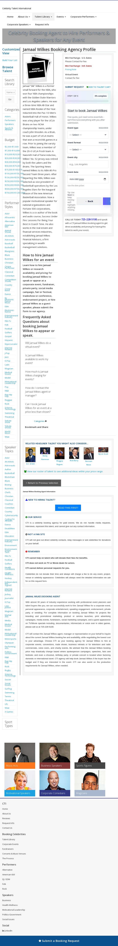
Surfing (8, 688)
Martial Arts (8, 615)
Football (8, 328)
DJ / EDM (6, 879)
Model (8, 377)
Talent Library (43, 16)
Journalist (9, 598)
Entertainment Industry (10, 316)
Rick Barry (74, 460)
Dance (8, 294)
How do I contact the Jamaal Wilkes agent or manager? (38, 391)
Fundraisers (8, 849)
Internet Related (8, 348)
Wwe (7, 437)
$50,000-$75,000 (10, 166)
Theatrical (9, 417)
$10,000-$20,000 (10, 154)
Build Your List (9, 60)
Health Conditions (10, 568)
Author (8, 469)
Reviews (6, 818)
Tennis (8, 696)
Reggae (8, 400)
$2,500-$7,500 (10, 146)
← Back (89, 201)
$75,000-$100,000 (10, 169)
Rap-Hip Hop (8, 395)
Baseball (9, 243)
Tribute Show (8, 421)
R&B (7, 391)
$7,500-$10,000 (10, 150)
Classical (9, 272)
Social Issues (8, 684)
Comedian (9, 275)
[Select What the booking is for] (87, 135)
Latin (7, 364)
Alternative (10, 221)
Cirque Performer (9, 267)
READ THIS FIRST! (68, 507)
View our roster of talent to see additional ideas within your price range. (65, 471)
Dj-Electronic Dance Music (9, 300)
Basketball (10, 247)
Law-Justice (8, 606)
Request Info (42, 24)
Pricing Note (70, 69)
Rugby (8, 670)
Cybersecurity (10, 515)
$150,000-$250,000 (10, 177)
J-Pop (7, 353)
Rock (7, 404)
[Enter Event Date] (87, 179)
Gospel (8, 336)
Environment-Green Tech (10, 550)
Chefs (7, 492)
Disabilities (10, 528)
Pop (6, 387)
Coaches (9, 504)
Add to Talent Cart (100, 87)
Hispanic (9, 340)
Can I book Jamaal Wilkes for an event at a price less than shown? (38, 407)
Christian (9, 262)
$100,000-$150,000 (10, 173)
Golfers (8, 332)
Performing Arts (10, 647)
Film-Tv (8, 321)
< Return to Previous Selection (42, 482)
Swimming (9, 413)
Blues (7, 255)
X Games (9, 711)
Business (9, 259)
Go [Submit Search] (9, 99)
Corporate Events (10, 844)
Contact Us (7, 827)
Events (61, 16)
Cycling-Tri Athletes (9, 519)
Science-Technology (10, 408)
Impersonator (10, 344)
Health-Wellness (9, 573)
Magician (9, 368)
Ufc (6, 704)
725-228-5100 (89, 219)
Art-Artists (9, 236)
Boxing (8, 484)
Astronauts (10, 239)
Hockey (8, 578)
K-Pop (7, 361)
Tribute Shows (8, 426)
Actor (7, 213)
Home (10, 16)
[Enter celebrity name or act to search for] (11, 92)
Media (8, 620)
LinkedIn (7, 930)
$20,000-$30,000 (10, 158)
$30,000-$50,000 (10, 162)
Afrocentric (10, 217)
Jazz (7, 357)
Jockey (8, 594)
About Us (24, 16)
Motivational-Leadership (10, 382)
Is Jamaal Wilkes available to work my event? (36, 359)
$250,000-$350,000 (10, 181)
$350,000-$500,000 (10, 185)
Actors (8, 116)
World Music (7, 432)
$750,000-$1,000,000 (10, 192)
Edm (7, 306)
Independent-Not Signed (10, 583)
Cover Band (7, 289)
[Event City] (87, 164)
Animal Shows (8, 231)
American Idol (9, 225)
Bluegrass (9, 251)
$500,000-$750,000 (10, 189)
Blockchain (10, 477)
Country (8, 285)
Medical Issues (8, 373)
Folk (6, 325)
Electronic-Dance (9, 311)
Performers (10, 120)
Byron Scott (103, 454)
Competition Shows (10, 280)
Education (9, 536)
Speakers (9, 124)
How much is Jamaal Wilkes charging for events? (36, 375)
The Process (8, 858)
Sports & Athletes (9, 128)
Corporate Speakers (19, 24)
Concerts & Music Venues (14, 853)
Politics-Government (10, 652)
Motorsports (10, 639)
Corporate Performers (83, 16)
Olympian (9, 642)
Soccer (8, 679)
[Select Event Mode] (87, 149)
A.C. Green (30, 464)
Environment (10, 545)
